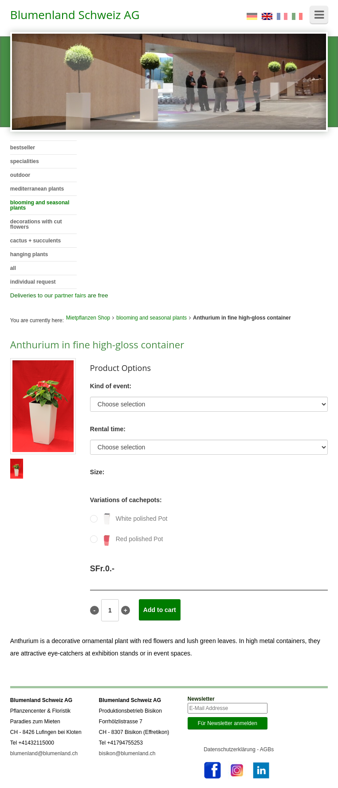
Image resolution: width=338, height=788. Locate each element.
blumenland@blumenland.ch (44, 753)
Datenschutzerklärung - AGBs (239, 749)
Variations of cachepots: (126, 499)
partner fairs (70, 295)
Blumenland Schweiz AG (75, 15)
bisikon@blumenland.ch (127, 753)
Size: (97, 472)
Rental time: (108, 429)
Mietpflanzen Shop (88, 317)
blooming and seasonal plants (151, 317)
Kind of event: (110, 386)
